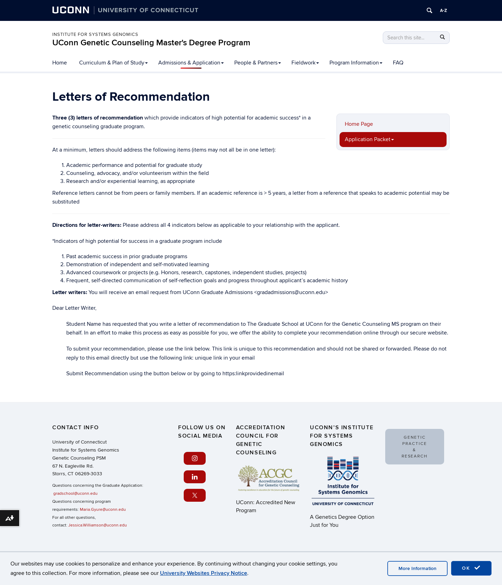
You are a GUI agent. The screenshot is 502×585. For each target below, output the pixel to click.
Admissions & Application (191, 62)
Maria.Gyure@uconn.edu (103, 509)
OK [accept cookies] (471, 568)
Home (59, 62)
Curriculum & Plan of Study (113, 62)
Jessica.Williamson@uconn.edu (97, 525)
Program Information (355, 62)
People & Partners (257, 62)
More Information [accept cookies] (417, 568)
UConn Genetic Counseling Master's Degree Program (151, 43)
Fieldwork (305, 62)
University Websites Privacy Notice (203, 573)
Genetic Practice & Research (415, 447)
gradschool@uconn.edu (75, 493)
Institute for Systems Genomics (95, 34)
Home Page (359, 124)
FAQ (398, 62)
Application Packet (369, 139)
